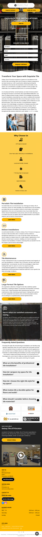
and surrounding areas (7, 489)
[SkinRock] (31, 418)
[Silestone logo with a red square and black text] (31, 413)
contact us (31, 111)
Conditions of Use (22, 534)
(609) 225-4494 (6, 495)
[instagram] (6, 503)
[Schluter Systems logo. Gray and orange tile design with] (31, 408)
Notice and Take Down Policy (32, 534)
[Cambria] (11, 418)
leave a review (27, 324)
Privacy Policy (3, 534)
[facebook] (3, 503)
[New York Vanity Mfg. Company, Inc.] (11, 408)
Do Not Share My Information (12, 534)
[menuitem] (3, 526)
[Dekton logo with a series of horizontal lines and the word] (11, 413)
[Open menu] (40, 5)
